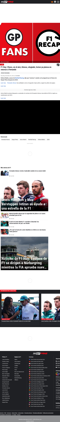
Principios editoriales (37, 412)
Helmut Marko (41, 139)
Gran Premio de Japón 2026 (36, 363)
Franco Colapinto (6, 367)
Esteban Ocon (5, 386)
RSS (5, 412)
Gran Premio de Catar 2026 (36, 404)
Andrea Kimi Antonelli (7, 379)
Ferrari (15, 367)
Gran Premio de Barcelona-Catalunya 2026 (39, 375)
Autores (2, 412)
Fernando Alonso (12, 83)
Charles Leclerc (5, 361)
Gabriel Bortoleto (6, 396)
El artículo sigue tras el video (30, 89)
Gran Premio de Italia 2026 (36, 388)
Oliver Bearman (5, 384)
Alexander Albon (5, 375)
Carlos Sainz (5, 377)
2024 (48, 139)
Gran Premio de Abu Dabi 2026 (37, 406)
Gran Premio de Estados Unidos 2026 (38, 396)
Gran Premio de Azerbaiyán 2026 (37, 392)
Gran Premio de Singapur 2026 (37, 394)
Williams (16, 379)
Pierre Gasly (5, 369)
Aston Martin (23, 139)
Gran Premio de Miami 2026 (36, 369)
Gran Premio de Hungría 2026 (36, 384)
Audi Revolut (17, 363)
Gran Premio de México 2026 (36, 398)
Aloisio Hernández (5, 73)
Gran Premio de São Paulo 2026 (37, 400)
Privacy (18, 414)
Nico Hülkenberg (6, 398)
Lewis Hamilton (5, 359)
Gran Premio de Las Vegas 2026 (37, 402)
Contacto (9, 412)
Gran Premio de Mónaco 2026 (36, 373)
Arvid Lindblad (5, 394)
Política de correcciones (48, 412)
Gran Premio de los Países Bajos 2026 (38, 386)
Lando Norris (5, 363)
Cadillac (16, 365)
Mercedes (16, 373)
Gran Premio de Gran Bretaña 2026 (38, 379)
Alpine (15, 359)
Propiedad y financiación (5, 414)
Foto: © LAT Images (5, 61)
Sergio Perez (14, 412)
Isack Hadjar (5, 371)
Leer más (3, 83)
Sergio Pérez (15, 139)
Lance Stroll (4, 390)
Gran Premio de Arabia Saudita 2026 (38, 367)
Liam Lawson (5, 392)
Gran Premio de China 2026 (36, 361)
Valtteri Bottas (5, 400)
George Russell (5, 381)
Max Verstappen (6, 373)
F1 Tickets (14, 414)
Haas (15, 369)
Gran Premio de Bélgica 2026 (36, 381)
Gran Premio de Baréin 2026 (36, 365)
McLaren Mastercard (19, 371)
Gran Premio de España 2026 (36, 390)
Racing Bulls (17, 375)
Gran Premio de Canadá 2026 (36, 371)
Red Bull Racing (19, 78)
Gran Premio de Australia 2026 (37, 359)
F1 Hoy (2, 64)
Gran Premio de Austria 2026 (36, 377)
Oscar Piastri (5, 365)
